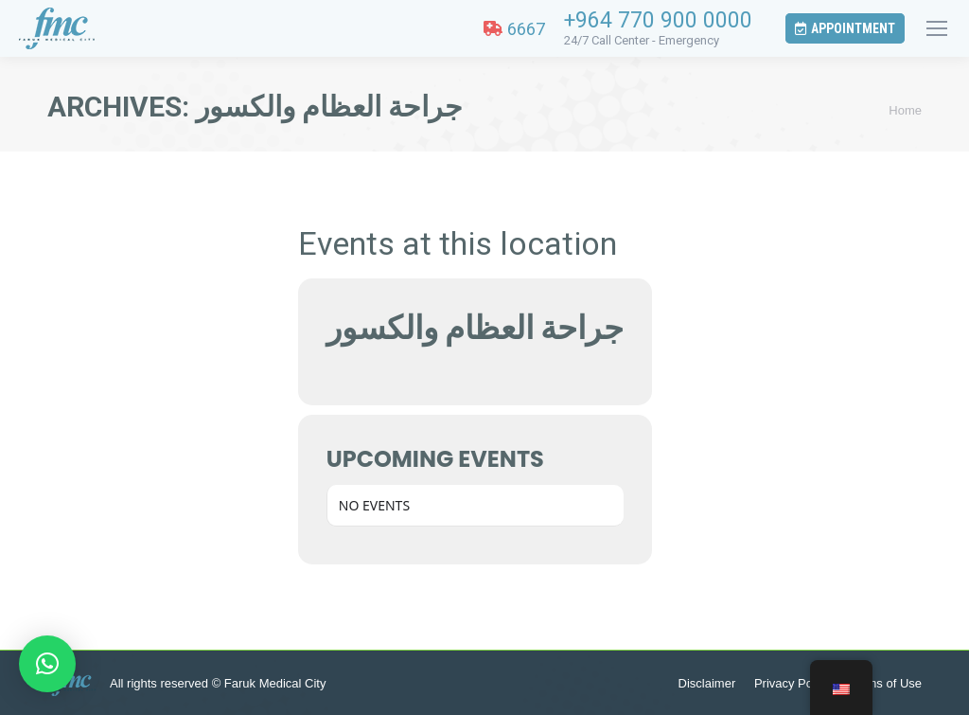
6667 (514, 29)
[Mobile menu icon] (937, 28)
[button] (47, 663)
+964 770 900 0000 (658, 20)
